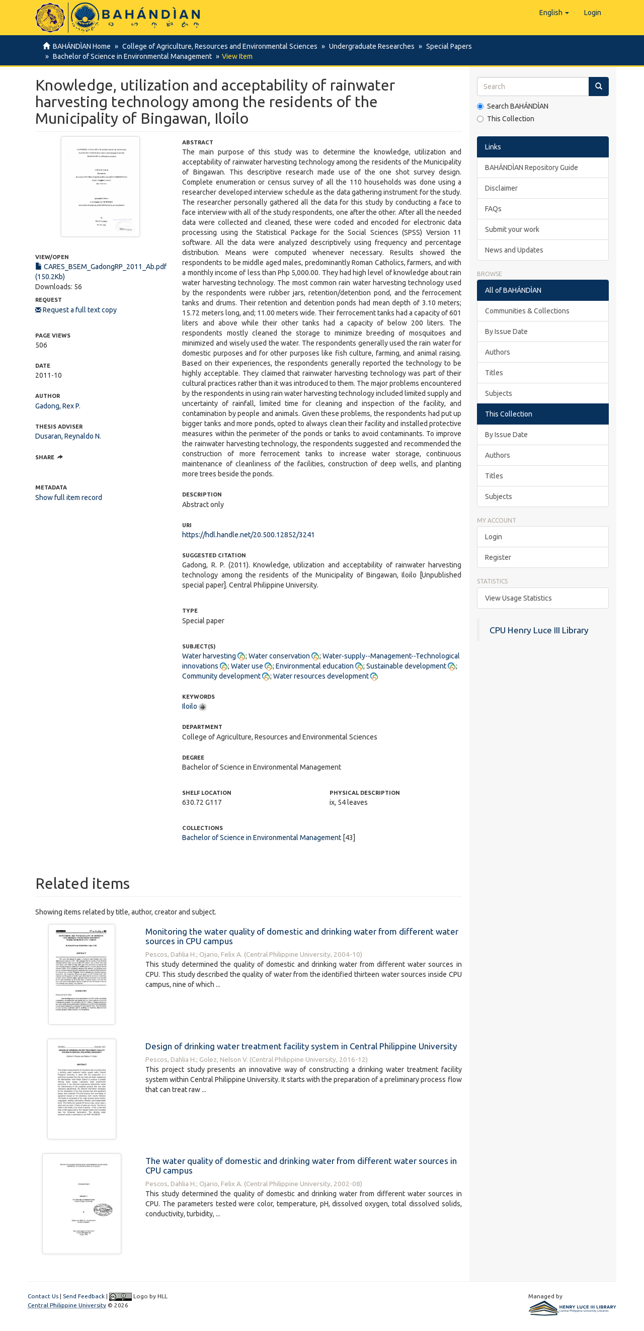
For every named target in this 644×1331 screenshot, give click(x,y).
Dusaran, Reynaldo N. (68, 436)
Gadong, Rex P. (57, 406)
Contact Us (43, 1296)
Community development (221, 676)
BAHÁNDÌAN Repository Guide (531, 167)
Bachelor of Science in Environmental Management (130, 56)
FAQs (493, 209)
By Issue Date (506, 331)
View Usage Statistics (518, 598)
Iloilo (189, 706)
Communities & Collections (527, 311)
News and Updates (514, 250)
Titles (494, 373)
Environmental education (315, 666)
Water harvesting (209, 656)
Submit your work (512, 229)
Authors (497, 352)
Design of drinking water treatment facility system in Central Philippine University (301, 1046)
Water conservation (279, 656)
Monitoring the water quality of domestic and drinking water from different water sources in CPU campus (301, 936)
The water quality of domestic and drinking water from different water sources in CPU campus (301, 1165)
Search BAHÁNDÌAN (512, 106)
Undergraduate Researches (369, 46)
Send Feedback (84, 1296)
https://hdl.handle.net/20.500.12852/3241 (248, 535)
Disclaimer (501, 188)
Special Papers (444, 46)
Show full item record (68, 497)
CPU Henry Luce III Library (539, 630)
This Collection (505, 119)
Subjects (498, 393)
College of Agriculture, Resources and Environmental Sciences (218, 46)
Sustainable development (406, 666)
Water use (247, 666)
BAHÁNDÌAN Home (82, 46)
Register (498, 557)
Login (493, 537)
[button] (554, 12)
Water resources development (321, 676)
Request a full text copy (76, 310)
